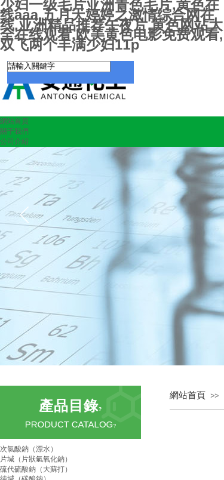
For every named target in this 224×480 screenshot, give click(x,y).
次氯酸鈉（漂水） (28, 449)
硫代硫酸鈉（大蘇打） (36, 469)
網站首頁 (14, 121)
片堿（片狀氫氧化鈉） (36, 459)
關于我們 (14, 131)
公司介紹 (14, 141)
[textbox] (59, 66)
